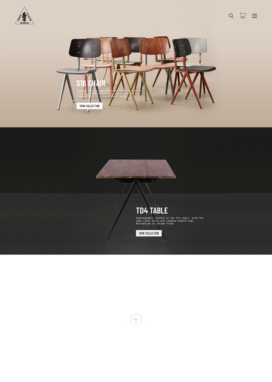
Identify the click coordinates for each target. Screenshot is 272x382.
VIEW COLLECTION (89, 106)
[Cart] (243, 15)
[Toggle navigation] (254, 16)
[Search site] (231, 16)
